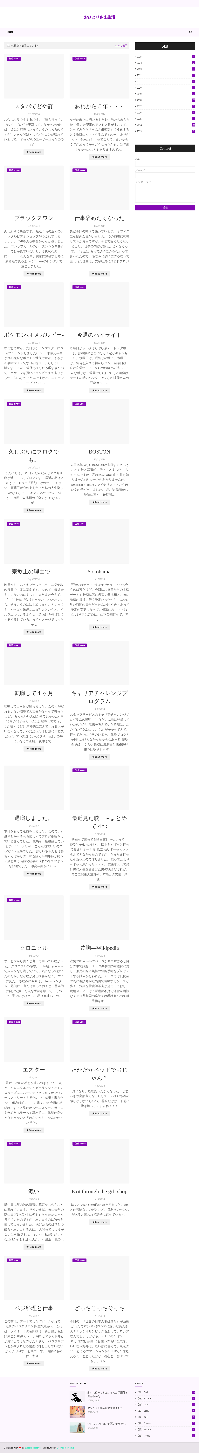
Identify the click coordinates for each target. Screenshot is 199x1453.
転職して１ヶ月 (34, 693)
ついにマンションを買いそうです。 (107, 1423)
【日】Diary (166, 1410)
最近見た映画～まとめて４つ (99, 822)
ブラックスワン (34, 218)
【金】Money (166, 1435)
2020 (166, 87)
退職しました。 (33, 818)
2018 (166, 100)
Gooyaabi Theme (65, 1447)
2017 (166, 106)
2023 (166, 69)
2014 (166, 125)
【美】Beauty (166, 1429)
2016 (166, 112)
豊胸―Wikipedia (99, 948)
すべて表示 (121, 45)
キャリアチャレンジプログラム (99, 697)
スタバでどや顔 (33, 106)
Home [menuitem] (9, 32)
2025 (166, 56)
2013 (166, 131)
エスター (34, 1070)
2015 (166, 118)
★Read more (33, 152)
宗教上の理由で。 (34, 572)
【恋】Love (166, 1404)
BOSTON (99, 452)
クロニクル (34, 948)
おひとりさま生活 (99, 17)
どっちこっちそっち (99, 1308)
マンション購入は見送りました (105, 1408)
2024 (166, 63)
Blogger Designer (33, 1447)
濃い (33, 1191)
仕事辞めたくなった (99, 218)
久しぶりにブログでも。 (34, 456)
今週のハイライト (99, 335)
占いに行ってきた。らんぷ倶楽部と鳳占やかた (107, 1394)
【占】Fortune (166, 1398)
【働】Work (166, 1392)
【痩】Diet (166, 1417)
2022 (166, 75)
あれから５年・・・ (99, 106)
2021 (166, 81)
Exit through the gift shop (99, 1191)
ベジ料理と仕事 (34, 1308)
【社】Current (166, 1423)
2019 (166, 94)
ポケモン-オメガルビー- (34, 335)
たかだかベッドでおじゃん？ (99, 1074)
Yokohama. (99, 572)
